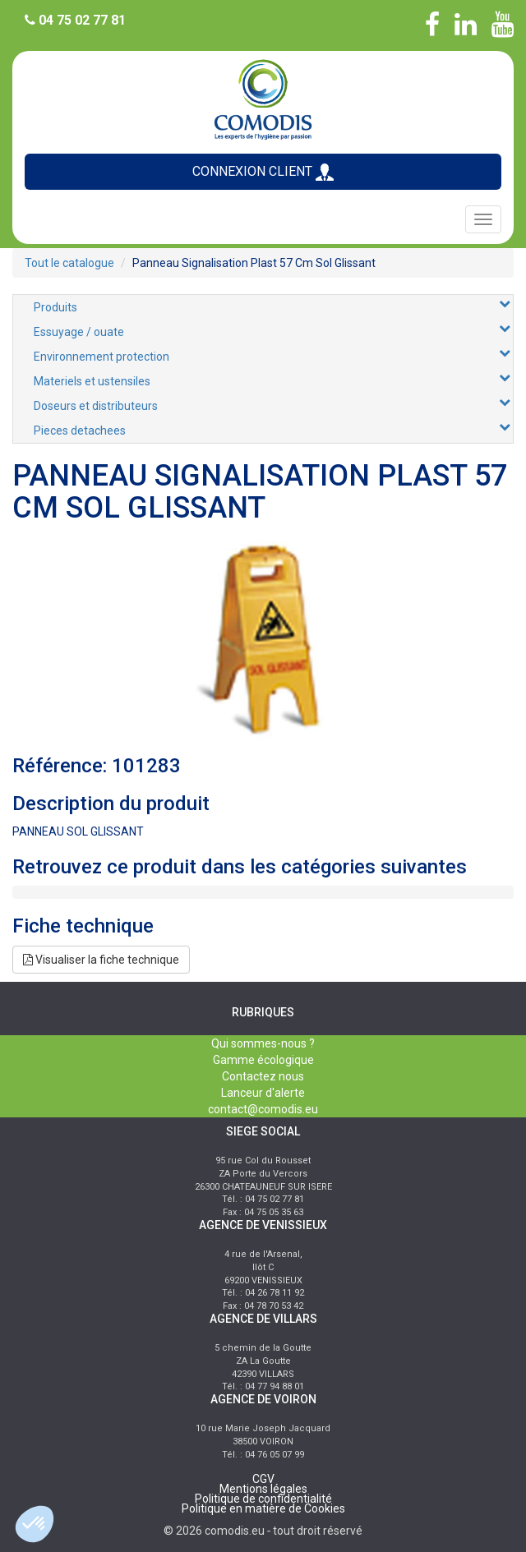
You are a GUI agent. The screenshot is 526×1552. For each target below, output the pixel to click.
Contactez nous (263, 1076)
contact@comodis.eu (263, 1109)
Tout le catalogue (69, 262)
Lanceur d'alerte (263, 1092)
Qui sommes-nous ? (263, 1043)
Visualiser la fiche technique (101, 959)
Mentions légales (263, 1488)
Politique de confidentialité (263, 1498)
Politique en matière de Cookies (263, 1508)
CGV (263, 1478)
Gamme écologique (263, 1059)
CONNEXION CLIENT (263, 172)
